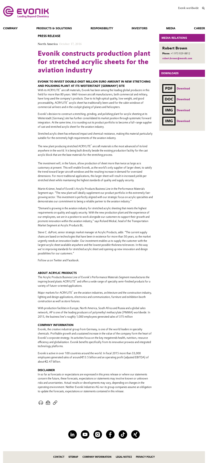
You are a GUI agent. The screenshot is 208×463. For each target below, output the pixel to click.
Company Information (97, 457)
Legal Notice (124, 457)
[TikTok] (123, 434)
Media (170, 28)
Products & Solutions (54, 28)
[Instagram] (97, 434)
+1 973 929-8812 (180, 53)
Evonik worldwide (188, 8)
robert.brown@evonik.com (177, 58)
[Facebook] (110, 434)
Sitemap (73, 457)
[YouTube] (85, 434)
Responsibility (102, 28)
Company (10, 28)
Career (199, 28)
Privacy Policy (145, 457)
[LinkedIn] (72, 434)
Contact (58, 457)
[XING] (135, 434)
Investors (139, 28)
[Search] (203, 8)
